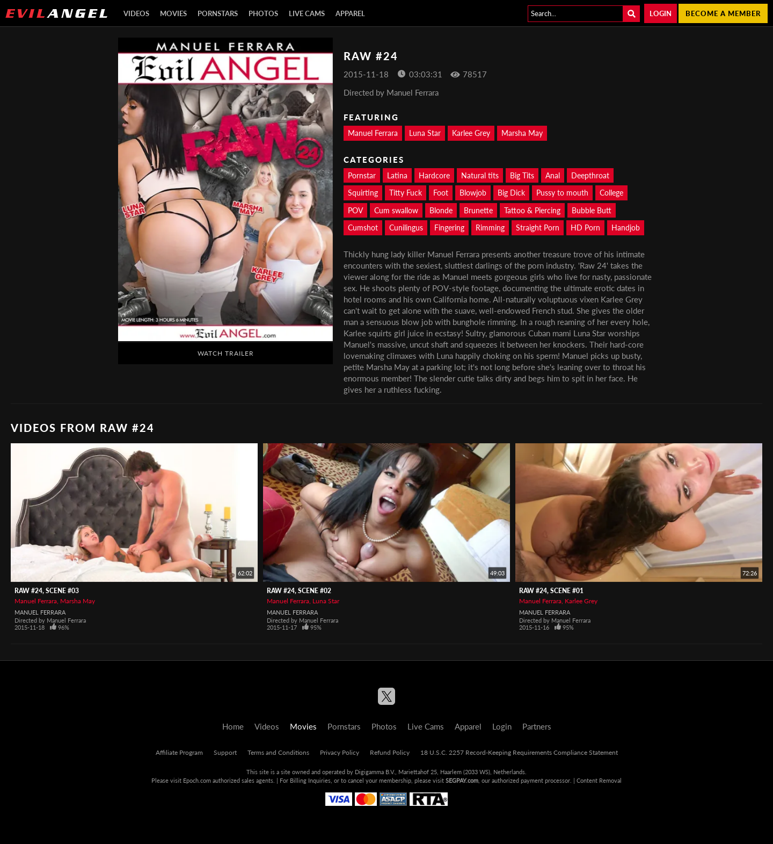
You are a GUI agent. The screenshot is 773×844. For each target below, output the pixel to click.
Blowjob (473, 192)
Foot (440, 192)
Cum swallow (396, 210)
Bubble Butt (591, 210)
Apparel (350, 13)
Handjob (625, 227)
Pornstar (362, 175)
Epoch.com (197, 780)
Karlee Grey (471, 133)
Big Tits (522, 175)
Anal (552, 175)
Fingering (449, 227)
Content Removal (599, 780)
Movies (173, 13)
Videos (136, 13)
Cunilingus (406, 227)
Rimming (490, 227)
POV (355, 210)
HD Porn (585, 227)
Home (233, 726)
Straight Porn (537, 227)
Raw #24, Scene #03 (46, 591)
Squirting (363, 192)
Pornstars (218, 13)
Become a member (723, 13)
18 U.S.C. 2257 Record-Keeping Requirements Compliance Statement (519, 752)
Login (661, 13)
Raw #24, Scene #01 (551, 591)
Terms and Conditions (278, 752)
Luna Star (425, 133)
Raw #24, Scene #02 (299, 591)
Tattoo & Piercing (532, 210)
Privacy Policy (339, 752)
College (611, 192)
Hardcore (434, 175)
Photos (263, 13)
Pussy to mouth (562, 192)
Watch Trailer (226, 353)
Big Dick (511, 192)
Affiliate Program (179, 752)
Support (225, 752)
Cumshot (363, 227)
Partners (536, 726)
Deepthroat (590, 175)
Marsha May (522, 133)
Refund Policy (390, 752)
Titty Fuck (405, 192)
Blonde (441, 210)
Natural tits (480, 175)
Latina (397, 175)
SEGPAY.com (462, 780)
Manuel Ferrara (373, 133)
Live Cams (307, 13)
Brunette (478, 210)
